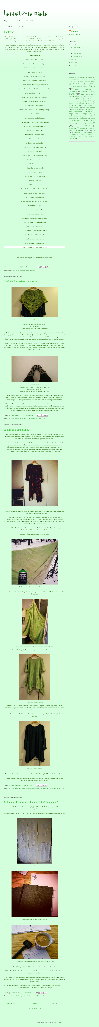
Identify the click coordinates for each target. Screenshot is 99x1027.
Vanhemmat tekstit (57, 1003)
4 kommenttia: (28, 785)
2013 (73, 63)
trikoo (62, 788)
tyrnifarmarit (24, 443)
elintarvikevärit (84, 82)
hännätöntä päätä (26, 14)
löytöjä (77, 107)
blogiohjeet (14, 788)
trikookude (71, 130)
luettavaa (9, 31)
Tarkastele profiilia (74, 34)
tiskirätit (82, 128)
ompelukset (52, 788)
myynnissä (90, 109)
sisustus (80, 123)
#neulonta (71, 77)
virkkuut (74, 134)
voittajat (82, 134)
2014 (73, 60)
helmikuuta (76, 53)
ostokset (71, 116)
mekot (38, 788)
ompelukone (44, 788)
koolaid (90, 101)
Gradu (13, 996)
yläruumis (89, 136)
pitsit (39, 418)
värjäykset (72, 136)
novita (70, 111)
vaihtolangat (86, 132)
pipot (83, 116)
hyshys (77, 89)
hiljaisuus (18, 996)
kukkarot (71, 103)
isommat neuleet (87, 92)
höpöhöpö (14, 270)
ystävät (71, 139)
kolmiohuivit (23, 418)
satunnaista (72, 123)
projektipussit (72, 118)
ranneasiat (92, 118)
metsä (83, 109)
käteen (90, 103)
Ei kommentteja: (30, 267)
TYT (37, 996)
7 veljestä (81, 77)
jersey (23, 788)
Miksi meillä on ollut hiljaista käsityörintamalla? (31, 802)
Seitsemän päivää (25, 387)
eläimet (93, 82)
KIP (78, 99)
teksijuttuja (88, 126)
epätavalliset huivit (77, 84)
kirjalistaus (21, 270)
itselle (17, 418)
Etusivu (34, 1003)
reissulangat (75, 120)
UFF (94, 130)
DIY (20, 788)
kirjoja (27, 270)
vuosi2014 (43, 996)
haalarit (72, 86)
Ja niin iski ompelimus (16, 429)
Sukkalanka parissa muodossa (20, 281)
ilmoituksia (32, 996)
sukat (43, 418)
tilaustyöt (72, 128)
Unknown (74, 31)
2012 (73, 65)
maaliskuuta (77, 47)
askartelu (71, 79)
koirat (70, 101)
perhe (77, 116)
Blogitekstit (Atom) (36, 1008)
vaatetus (6, 791)
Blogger (59, 1022)
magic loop (85, 107)
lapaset (85, 105)
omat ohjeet (88, 111)
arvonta (90, 77)
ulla (72, 132)
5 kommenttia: (28, 993)
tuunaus (78, 130)
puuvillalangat (83, 118)
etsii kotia (87, 83)
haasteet (78, 86)
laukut (91, 105)
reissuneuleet (88, 120)
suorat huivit (77, 126)
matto (72, 109)
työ (89, 130)
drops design (74, 81)
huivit (13, 418)
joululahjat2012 (79, 96)
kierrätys (71, 99)
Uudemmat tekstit (11, 1003)
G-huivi (25, 324)
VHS (94, 132)
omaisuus (78, 111)
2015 (73, 44)
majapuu (92, 107)
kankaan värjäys (31, 788)
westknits (81, 136)
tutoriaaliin (47, 443)
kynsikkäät (80, 103)
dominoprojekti (91, 79)
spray (58, 788)
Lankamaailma (32, 418)
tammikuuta (77, 56)
